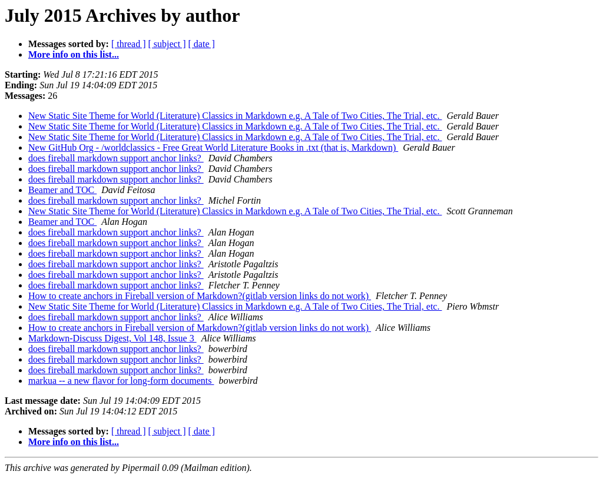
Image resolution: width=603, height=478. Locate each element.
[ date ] (201, 44)
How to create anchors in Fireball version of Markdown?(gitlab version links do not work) (199, 296)
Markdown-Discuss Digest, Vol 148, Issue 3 (112, 338)
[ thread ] (128, 44)
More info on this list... (73, 54)
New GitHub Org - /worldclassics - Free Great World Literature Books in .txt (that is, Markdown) (213, 147)
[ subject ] (167, 44)
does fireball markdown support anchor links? (116, 158)
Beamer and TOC (62, 190)
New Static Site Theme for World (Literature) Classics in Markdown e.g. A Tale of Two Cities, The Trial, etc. (235, 116)
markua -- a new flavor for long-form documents (121, 381)
